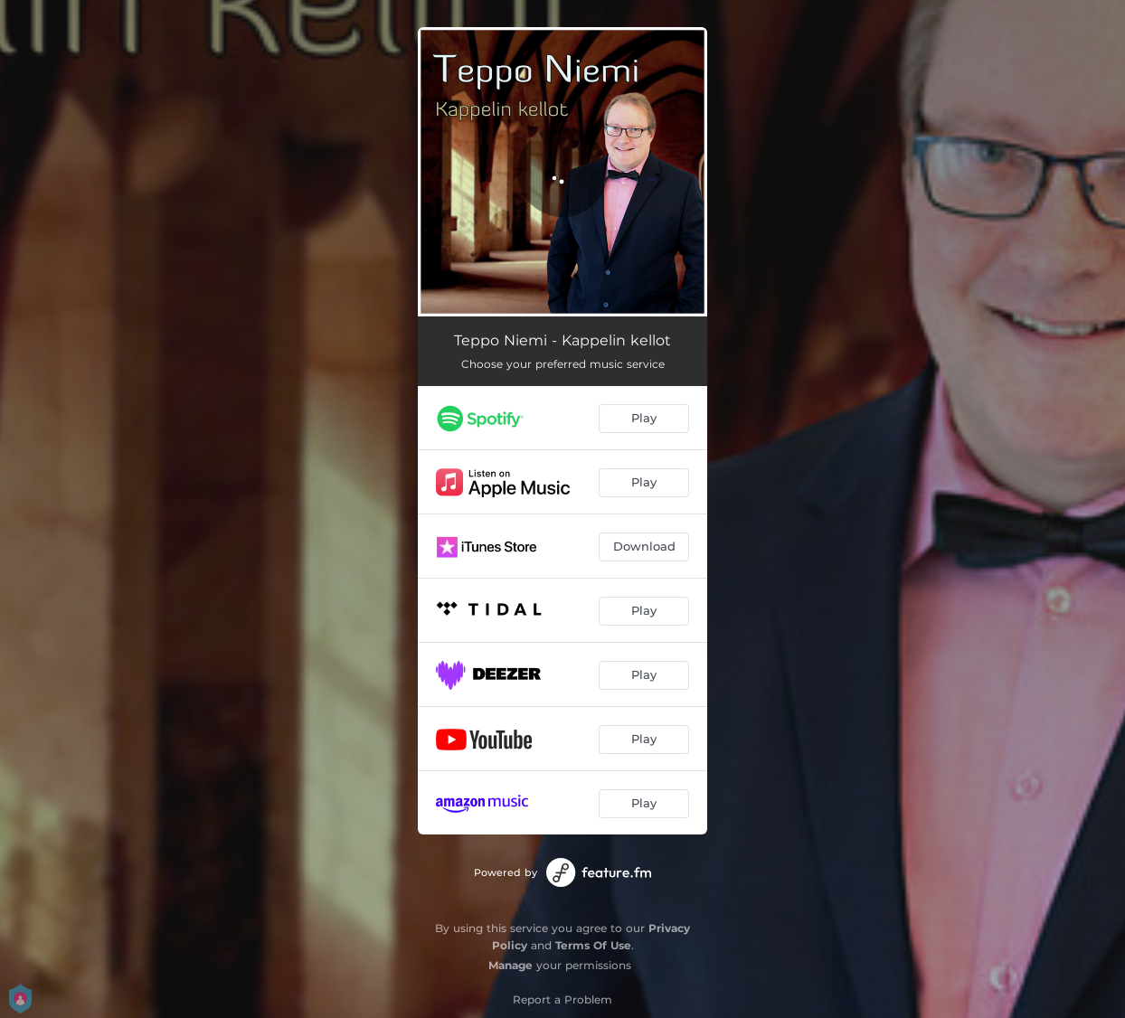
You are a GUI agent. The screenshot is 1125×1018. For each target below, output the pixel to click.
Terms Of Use (593, 945)
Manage (510, 965)
